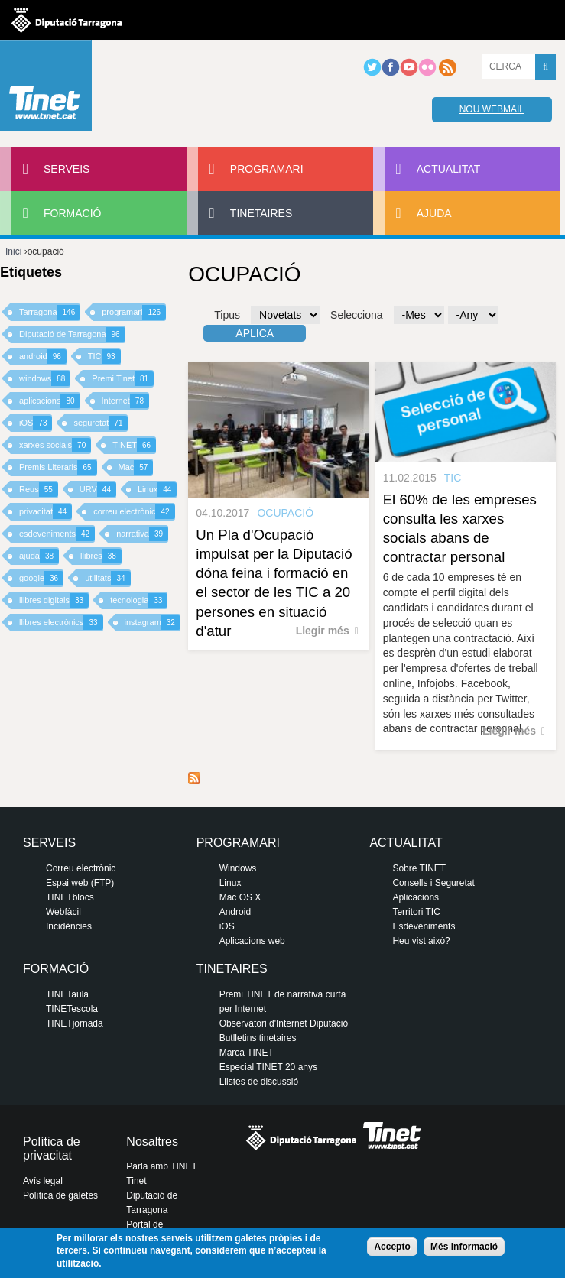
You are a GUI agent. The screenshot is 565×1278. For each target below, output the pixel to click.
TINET (134, 445)
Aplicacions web (252, 941)
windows (44, 378)
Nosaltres (152, 1141)
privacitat (45, 511)
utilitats (107, 578)
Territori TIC (416, 912)
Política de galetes (60, 1195)
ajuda (39, 556)
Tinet (136, 1181)
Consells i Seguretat (433, 882)
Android (235, 912)
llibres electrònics (61, 622)
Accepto (392, 1246)
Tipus (227, 315)
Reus (38, 489)
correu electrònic (133, 511)
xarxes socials (55, 445)
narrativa (142, 534)
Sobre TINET (419, 868)
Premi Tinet (123, 378)
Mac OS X (240, 897)
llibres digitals (54, 600)
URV (98, 489)
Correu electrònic (80, 868)
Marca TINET (246, 1052)
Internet (125, 401)
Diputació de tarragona (66, 20)
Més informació (464, 1246)
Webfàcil (63, 912)
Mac (136, 467)
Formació (72, 213)
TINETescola (72, 1009)
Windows (238, 868)
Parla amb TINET (161, 1166)
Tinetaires (261, 213)
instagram (152, 622)
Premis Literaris (58, 467)
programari (134, 312)
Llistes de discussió (258, 1081)
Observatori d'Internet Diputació (283, 1023)
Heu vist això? (421, 941)
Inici (13, 251)
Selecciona (356, 315)
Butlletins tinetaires (258, 1038)
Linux (157, 489)
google (41, 578)
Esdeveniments (423, 926)
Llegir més (322, 630)
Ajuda (434, 213)
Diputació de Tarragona (72, 334)
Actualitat (449, 169)
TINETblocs (70, 897)
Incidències (69, 926)
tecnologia (138, 600)
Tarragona (49, 312)
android (43, 356)
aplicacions (49, 401)
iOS (35, 423)
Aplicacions (415, 897)
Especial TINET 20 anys (268, 1067)
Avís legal (43, 1181)
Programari (267, 169)
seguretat (100, 423)
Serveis (66, 169)
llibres (101, 556)
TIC (104, 356)
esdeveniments (57, 534)
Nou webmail (491, 109)
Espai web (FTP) (80, 882)
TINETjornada (74, 1023)
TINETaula (67, 994)
